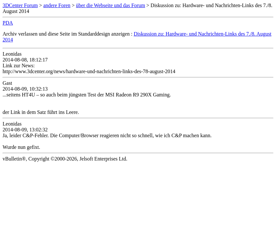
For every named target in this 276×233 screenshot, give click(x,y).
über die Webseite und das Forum (110, 5)
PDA (8, 23)
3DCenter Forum (20, 5)
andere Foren (56, 5)
